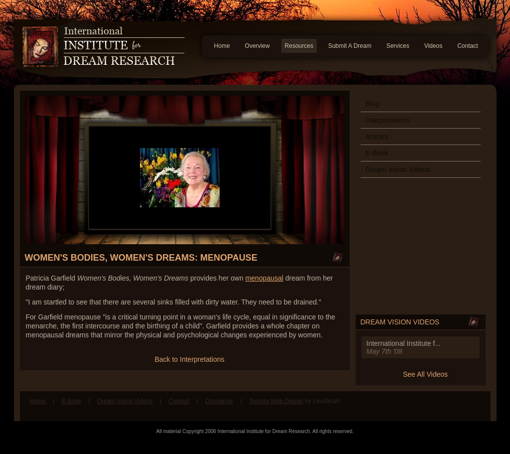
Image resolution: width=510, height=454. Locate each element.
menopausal (264, 278)
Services (397, 45)
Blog (373, 104)
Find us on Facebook (457, 406)
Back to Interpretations (189, 359)
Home (222, 45)
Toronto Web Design (276, 401)
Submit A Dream (350, 45)
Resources (299, 45)
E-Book (377, 153)
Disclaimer (219, 401)
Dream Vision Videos (398, 169)
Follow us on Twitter (476, 406)
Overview (257, 45)
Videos (433, 45)
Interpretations (388, 120)
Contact (467, 45)
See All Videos (425, 374)
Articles (377, 137)
